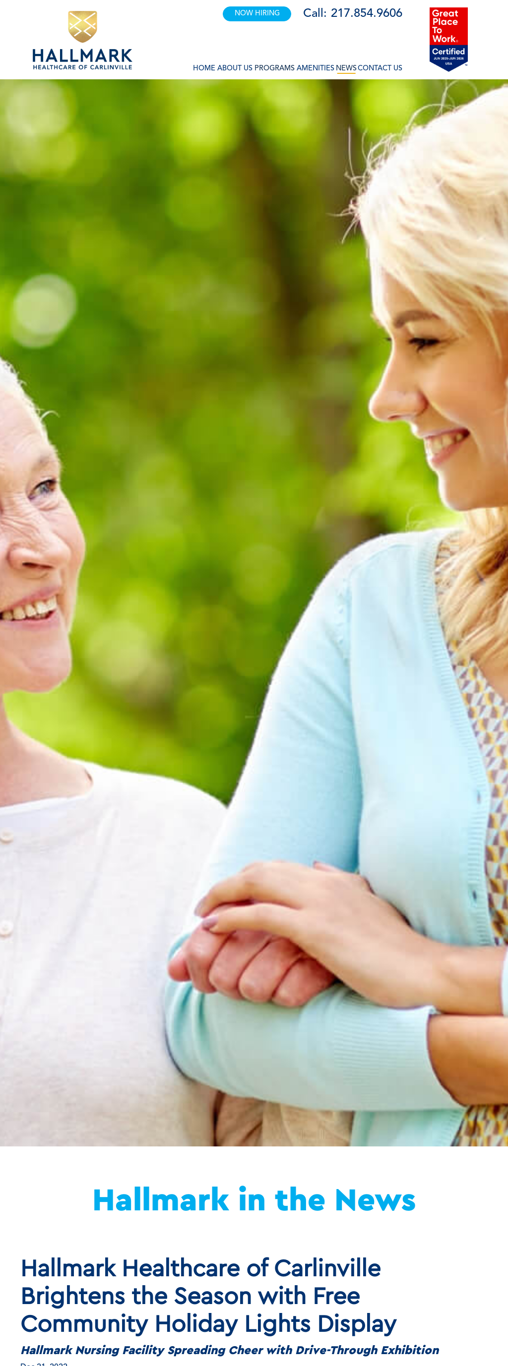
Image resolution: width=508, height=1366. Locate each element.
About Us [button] (235, 68)
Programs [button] (274, 68)
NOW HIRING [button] (257, 13)
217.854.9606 (366, 14)
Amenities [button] (315, 68)
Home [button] (204, 68)
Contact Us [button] (380, 68)
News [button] (346, 68)
